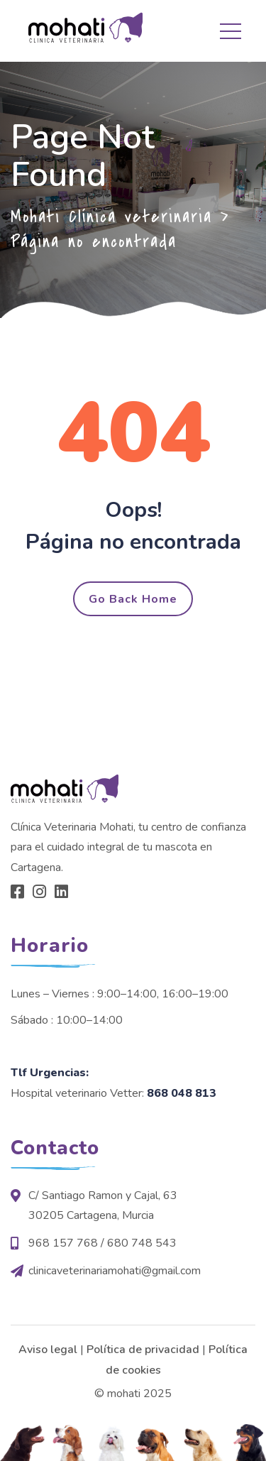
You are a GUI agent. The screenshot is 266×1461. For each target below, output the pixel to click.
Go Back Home (133, 599)
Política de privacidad (143, 1349)
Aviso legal (47, 1349)
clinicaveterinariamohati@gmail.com (114, 1271)
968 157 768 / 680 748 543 (102, 1243)
